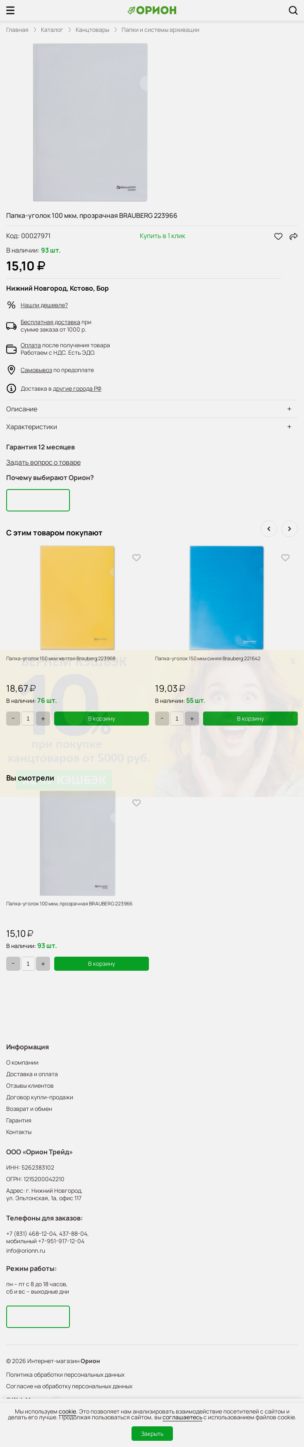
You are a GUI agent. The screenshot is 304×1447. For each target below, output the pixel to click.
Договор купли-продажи (39, 1097)
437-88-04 (73, 1233)
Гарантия (18, 1120)
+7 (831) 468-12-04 (31, 1233)
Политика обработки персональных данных (65, 1374)
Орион (90, 1361)
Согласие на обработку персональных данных (69, 1386)
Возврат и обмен (29, 1109)
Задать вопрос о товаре (43, 462)
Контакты (18, 1132)
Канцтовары (92, 30)
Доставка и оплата (32, 1074)
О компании (22, 1062)
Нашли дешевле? (44, 305)
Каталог (52, 30)
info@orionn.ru (25, 1250)
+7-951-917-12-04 (61, 1241)
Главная (17, 30)
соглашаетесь (182, 1417)
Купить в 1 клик (162, 236)
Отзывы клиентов (30, 1085)
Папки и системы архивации (160, 30)
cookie (67, 1411)
